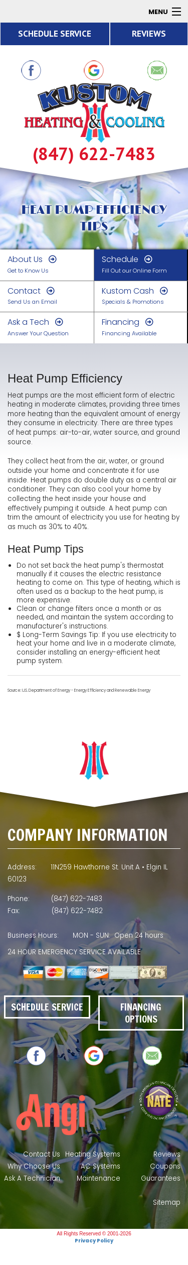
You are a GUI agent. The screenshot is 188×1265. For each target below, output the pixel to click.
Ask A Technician (32, 1178)
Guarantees (160, 1178)
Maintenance (98, 1178)
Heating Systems (92, 1154)
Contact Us (41, 1154)
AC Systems (100, 1166)
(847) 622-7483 (94, 154)
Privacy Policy (94, 1240)
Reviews (166, 1154)
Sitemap (166, 1202)
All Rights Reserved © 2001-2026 (94, 1233)
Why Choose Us (34, 1166)
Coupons (165, 1166)
